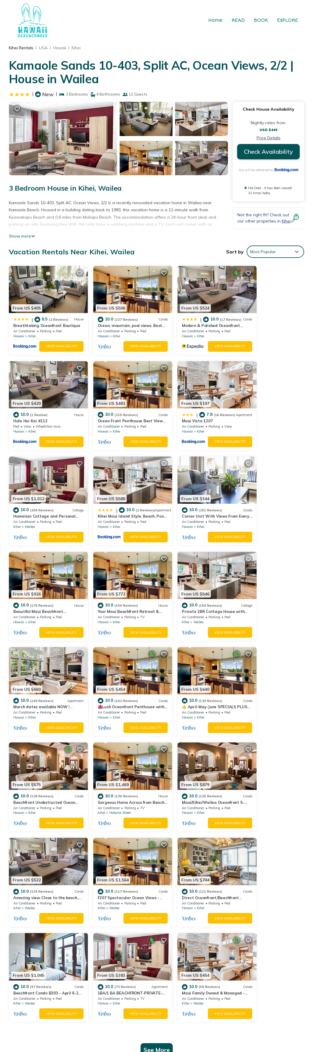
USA (43, 47)
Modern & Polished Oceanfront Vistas (201, 915)
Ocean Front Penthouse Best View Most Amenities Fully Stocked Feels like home (232, 938)
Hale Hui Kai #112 (256, 320)
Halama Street (35, 690)
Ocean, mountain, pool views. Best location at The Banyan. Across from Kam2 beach (229, 902)
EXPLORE (287, 20)
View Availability (53, 341)
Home (216, 20)
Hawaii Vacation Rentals (41, 899)
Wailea (180, 420)
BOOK (261, 20)
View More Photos (33, 167)
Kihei (76, 47)
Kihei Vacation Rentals (38, 889)
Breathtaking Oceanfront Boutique (198, 889)
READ (238, 20)
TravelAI (221, 983)
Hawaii (60, 47)
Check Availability (268, 151)
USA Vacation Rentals (38, 908)
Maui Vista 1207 (104, 410)
